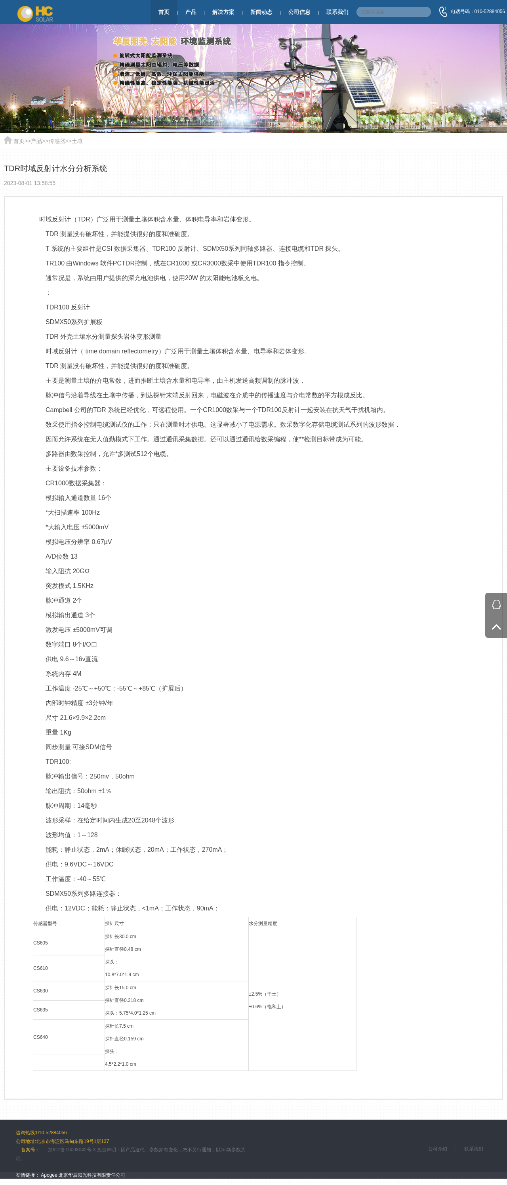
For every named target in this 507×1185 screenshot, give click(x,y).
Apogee (49, 1175)
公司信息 (299, 12)
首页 (164, 12)
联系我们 (337, 12)
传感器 (57, 141)
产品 (190, 12)
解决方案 (223, 12)
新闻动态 (261, 12)
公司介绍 (437, 1149)
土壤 (77, 141)
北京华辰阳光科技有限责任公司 (92, 1175)
